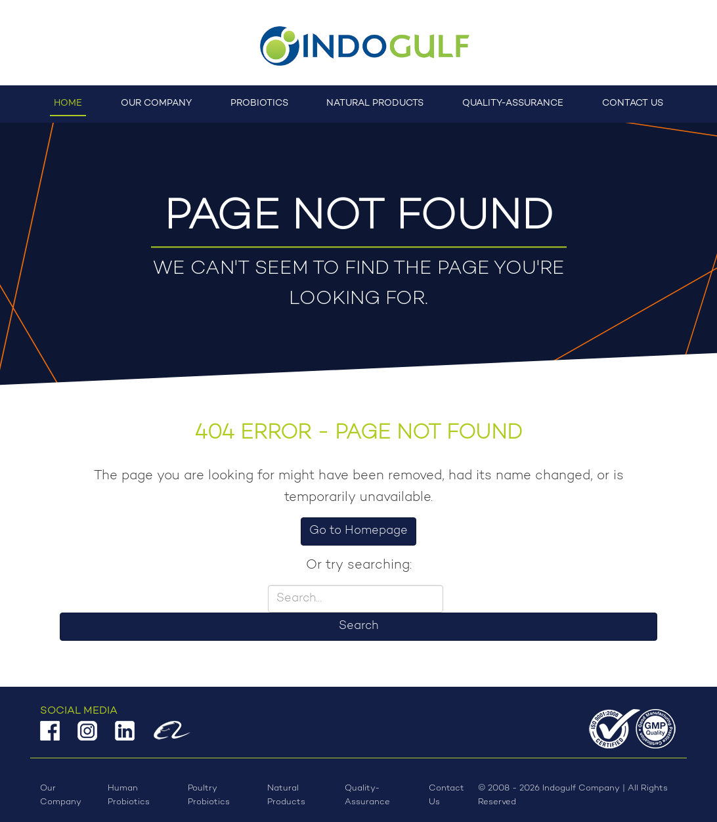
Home (68, 103)
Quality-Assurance (512, 103)
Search (358, 626)
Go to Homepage (358, 531)
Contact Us (632, 103)
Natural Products (375, 103)
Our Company (156, 103)
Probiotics (259, 103)
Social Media (79, 711)
